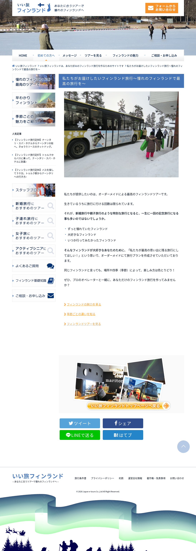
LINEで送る (140, 423)
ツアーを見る (93, 55)
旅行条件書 (80, 464)
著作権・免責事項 (156, 464)
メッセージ (69, 55)
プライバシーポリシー (102, 464)
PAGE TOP (183, 433)
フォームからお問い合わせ (162, 8)
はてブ (171, 423)
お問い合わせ (177, 464)
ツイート (73, 423)
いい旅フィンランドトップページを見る (121, 384)
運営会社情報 (135, 464)
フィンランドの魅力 (125, 55)
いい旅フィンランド (34, 8)
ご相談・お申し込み (164, 55)
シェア (105, 423)
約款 (121, 464)
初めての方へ (46, 55)
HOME (23, 55)
